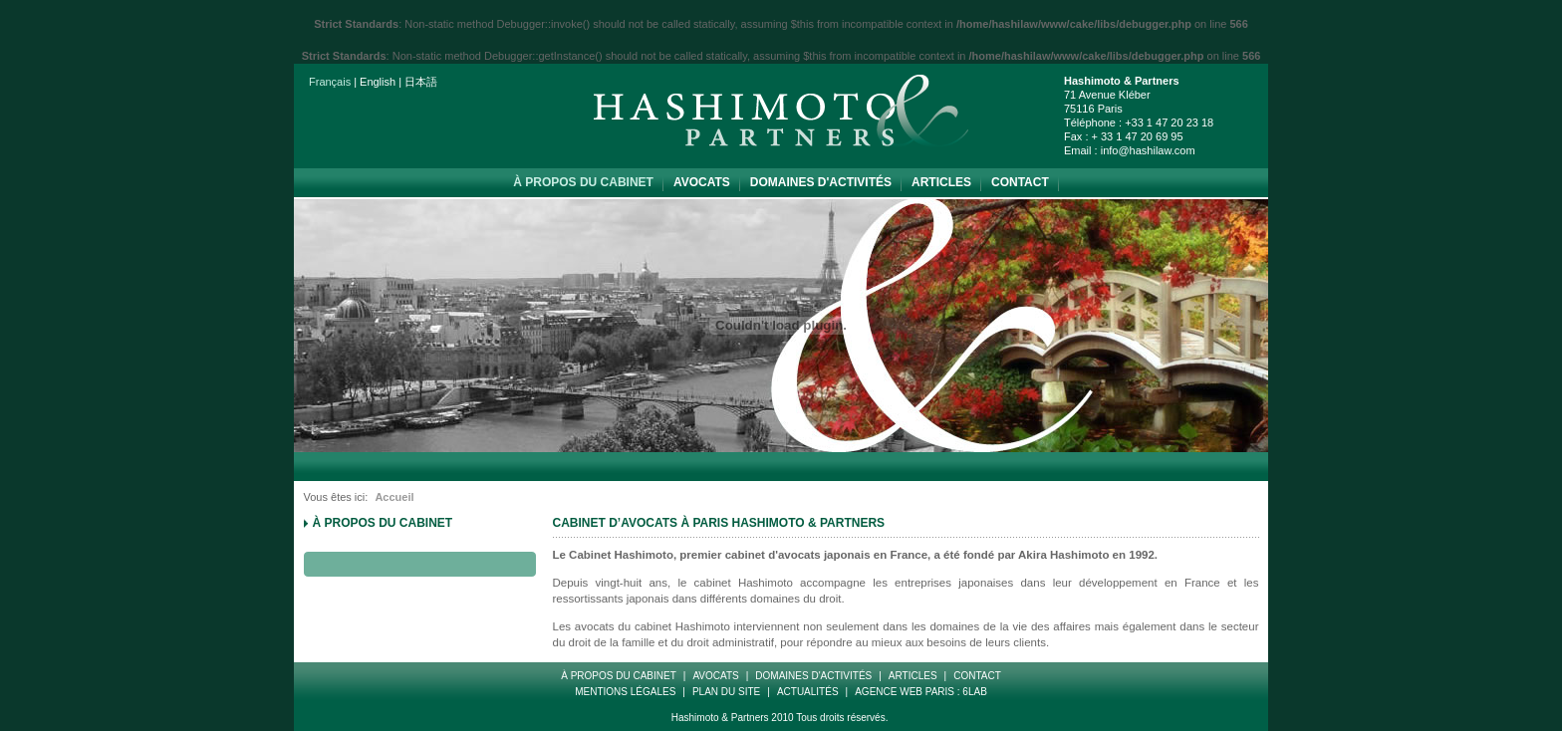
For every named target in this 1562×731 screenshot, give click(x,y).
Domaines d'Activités (821, 182)
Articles (941, 182)
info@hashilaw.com (1148, 150)
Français (330, 82)
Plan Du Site (726, 691)
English (377, 82)
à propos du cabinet (583, 182)
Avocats (701, 182)
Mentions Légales (625, 691)
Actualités (808, 691)
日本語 (420, 82)
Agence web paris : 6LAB (921, 691)
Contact (1020, 182)
